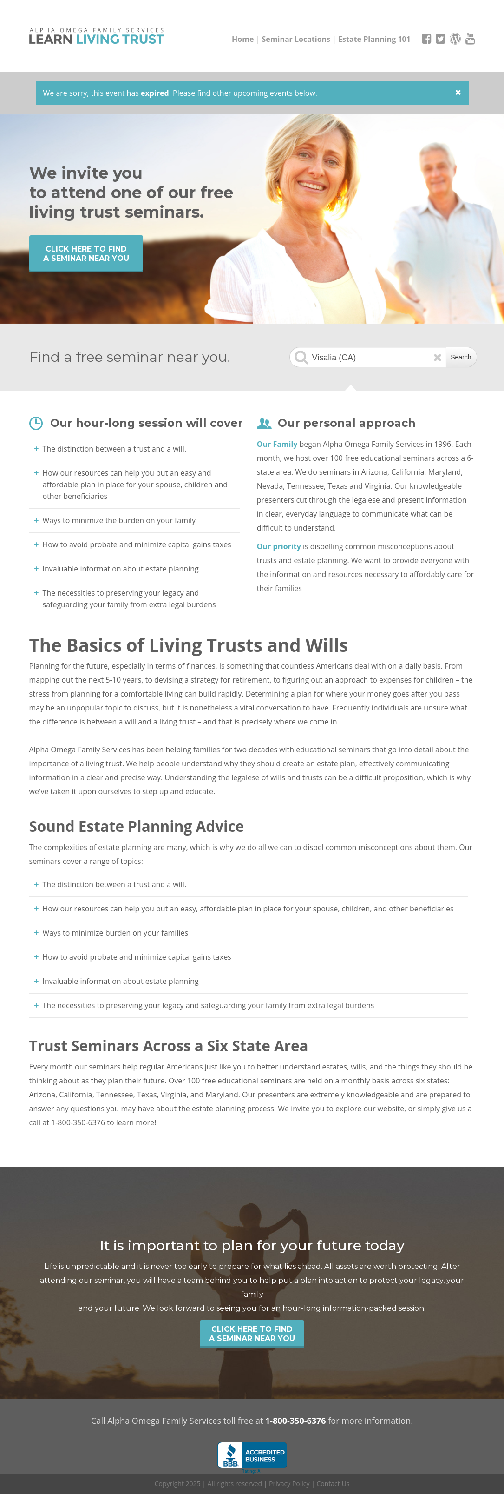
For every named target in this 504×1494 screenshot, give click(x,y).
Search (461, 357)
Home (243, 39)
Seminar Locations (296, 39)
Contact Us (333, 1483)
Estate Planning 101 (374, 39)
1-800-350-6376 (295, 1420)
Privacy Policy (289, 1483)
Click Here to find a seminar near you (86, 254)
